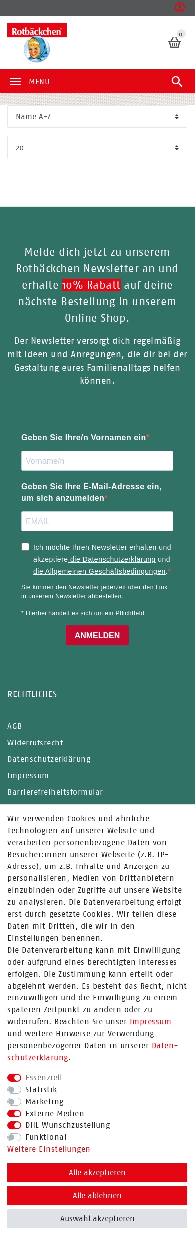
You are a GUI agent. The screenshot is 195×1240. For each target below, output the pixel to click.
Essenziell (44, 1077)
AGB (15, 726)
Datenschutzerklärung (49, 759)
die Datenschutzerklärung (112, 559)
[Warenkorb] (175, 42)
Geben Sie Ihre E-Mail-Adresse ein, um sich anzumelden (92, 492)
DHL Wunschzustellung (68, 1125)
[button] (180, 10)
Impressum (151, 1021)
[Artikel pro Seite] (98, 147)
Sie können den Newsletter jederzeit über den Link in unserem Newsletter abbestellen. (95, 592)
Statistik (42, 1089)
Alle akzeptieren (97, 1172)
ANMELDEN (97, 635)
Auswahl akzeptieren (97, 1218)
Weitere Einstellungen (49, 1149)
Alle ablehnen (97, 1195)
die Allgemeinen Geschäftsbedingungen (100, 571)
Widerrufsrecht (36, 742)
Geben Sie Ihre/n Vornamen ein (84, 437)
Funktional (46, 1137)
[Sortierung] (98, 116)
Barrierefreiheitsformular (56, 792)
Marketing (45, 1101)
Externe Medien (55, 1113)
